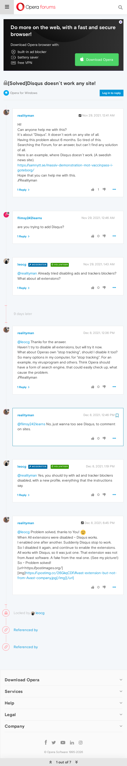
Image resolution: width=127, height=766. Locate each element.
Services (14, 676)
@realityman (27, 259)
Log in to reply (111, 78)
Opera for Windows (23, 78)
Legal (10, 700)
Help (9, 688)
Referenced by (26, 615)
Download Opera (99, 45)
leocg (21, 250)
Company (15, 711)
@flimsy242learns (31, 409)
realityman (25, 101)
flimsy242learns (29, 203)
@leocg (23, 327)
